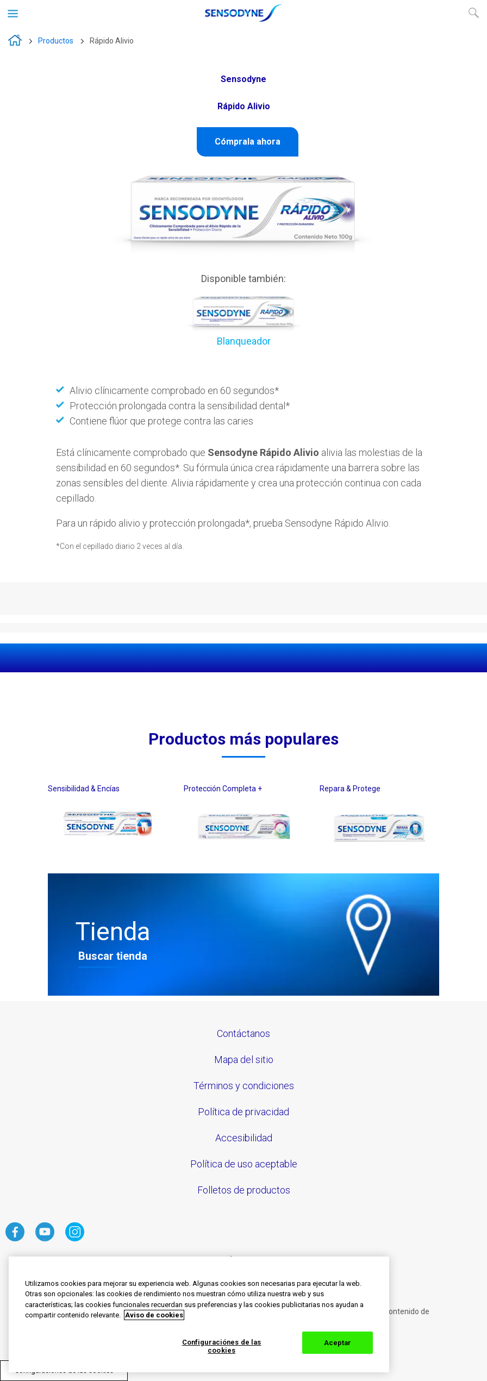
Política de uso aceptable (243, 1164)
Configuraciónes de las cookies (221, 1346)
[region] (199, 1314)
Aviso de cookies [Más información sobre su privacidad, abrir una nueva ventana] (154, 1315)
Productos (55, 40)
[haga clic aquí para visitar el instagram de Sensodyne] (75, 1237)
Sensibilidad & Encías (84, 788)
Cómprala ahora (247, 141)
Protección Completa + (223, 788)
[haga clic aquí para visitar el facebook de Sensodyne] (15, 1237)
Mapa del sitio (243, 1059)
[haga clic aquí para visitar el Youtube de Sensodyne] (45, 1237)
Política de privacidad (243, 1111)
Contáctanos (243, 1033)
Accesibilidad (243, 1137)
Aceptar (338, 1343)
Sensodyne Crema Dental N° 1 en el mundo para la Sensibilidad (15, 40)
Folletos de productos (243, 1190)
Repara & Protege (350, 788)
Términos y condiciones (243, 1085)
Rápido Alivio (112, 40)
